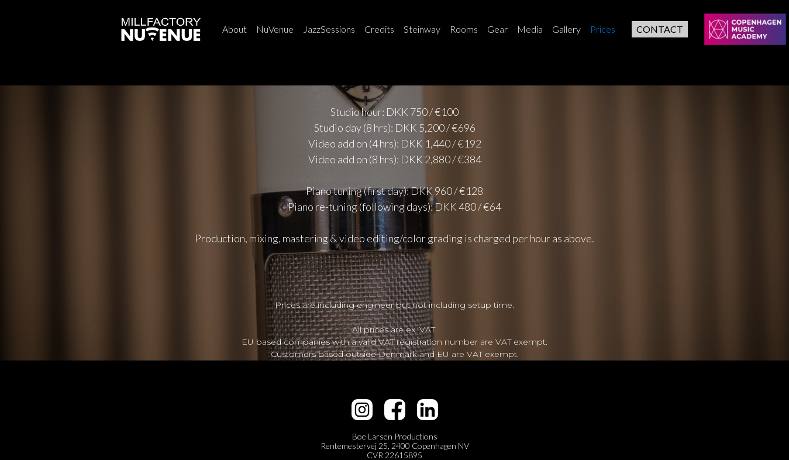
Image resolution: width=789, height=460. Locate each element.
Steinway (422, 29)
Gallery (566, 29)
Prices (602, 29)
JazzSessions (329, 29)
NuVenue (275, 29)
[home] (161, 29)
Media (530, 29)
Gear (497, 29)
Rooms (464, 29)
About (234, 29)
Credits (379, 29)
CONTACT (659, 29)
